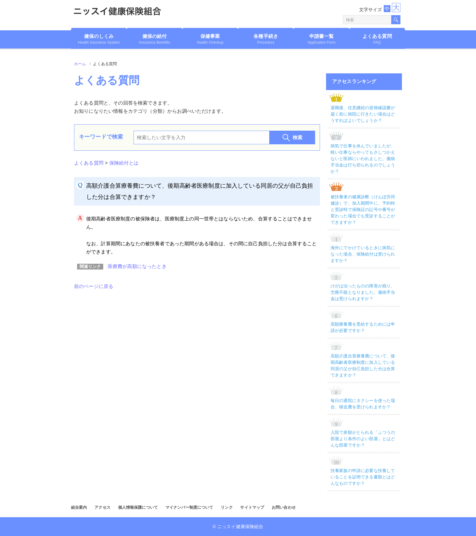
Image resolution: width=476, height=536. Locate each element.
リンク (227, 507)
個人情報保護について (138, 507)
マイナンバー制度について (189, 507)
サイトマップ (252, 507)
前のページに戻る (93, 286)
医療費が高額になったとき (137, 266)
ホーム (80, 64)
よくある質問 (89, 163)
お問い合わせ (284, 507)
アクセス (102, 507)
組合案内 (79, 507)
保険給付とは (124, 163)
